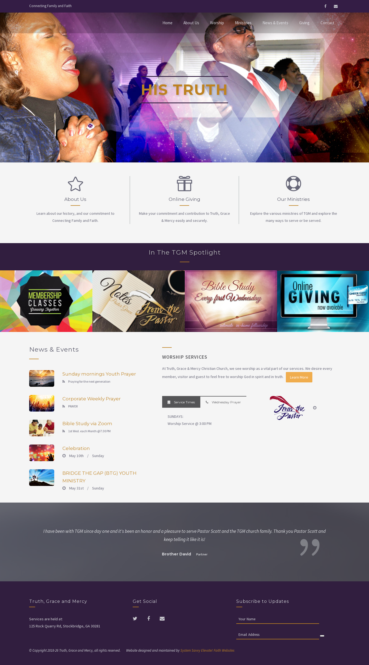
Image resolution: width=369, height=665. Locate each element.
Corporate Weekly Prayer (91, 398)
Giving (304, 22)
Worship (217, 22)
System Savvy (190, 650)
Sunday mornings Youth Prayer (99, 374)
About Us (191, 22)
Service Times (181, 402)
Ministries (243, 22)
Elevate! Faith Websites (217, 650)
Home (167, 22)
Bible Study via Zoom (87, 423)
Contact (327, 22)
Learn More (299, 377)
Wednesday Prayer (223, 402)
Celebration (76, 448)
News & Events (275, 22)
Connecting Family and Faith (50, 6)
